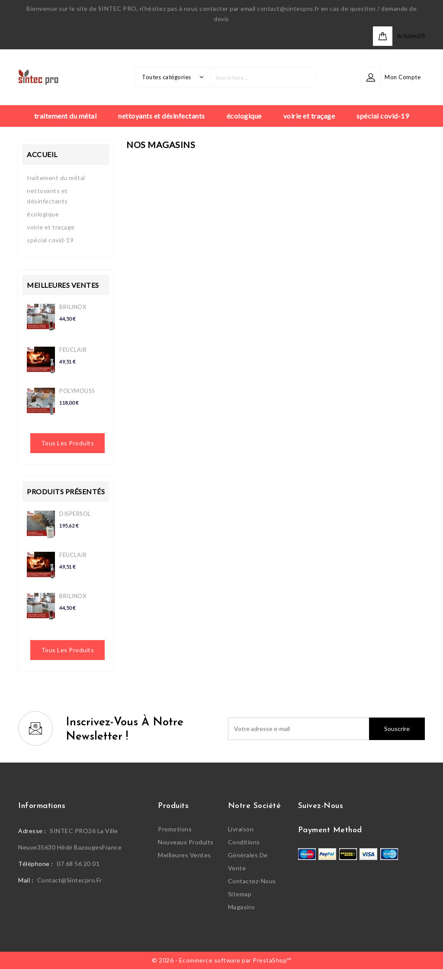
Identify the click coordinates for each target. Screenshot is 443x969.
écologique (43, 214)
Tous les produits (67, 443)
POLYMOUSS (77, 390)
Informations (41, 806)
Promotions (175, 829)
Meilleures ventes (184, 855)
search (307, 77)
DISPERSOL (75, 513)
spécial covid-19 (50, 240)
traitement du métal (56, 177)
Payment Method (330, 830)
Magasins (241, 907)
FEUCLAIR (73, 349)
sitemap (240, 894)
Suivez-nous (320, 806)
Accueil (42, 154)
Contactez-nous (252, 881)
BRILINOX (72, 306)
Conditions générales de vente (248, 855)
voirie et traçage (51, 227)
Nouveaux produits (186, 842)
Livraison (241, 829)
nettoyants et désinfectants (47, 196)
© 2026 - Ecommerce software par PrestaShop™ (221, 960)
